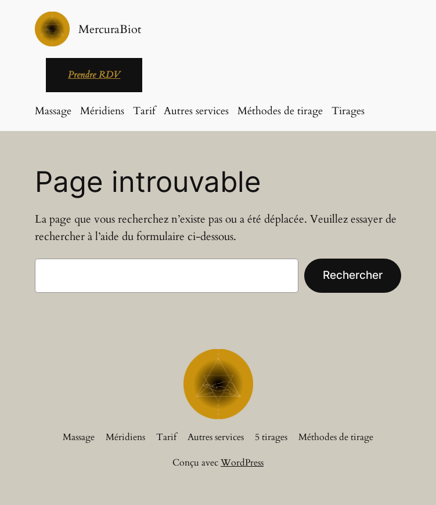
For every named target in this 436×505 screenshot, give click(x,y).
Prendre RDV (94, 74)
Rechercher (353, 275)
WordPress (242, 462)
